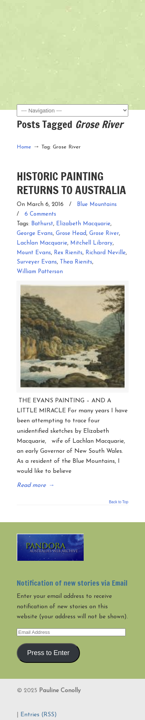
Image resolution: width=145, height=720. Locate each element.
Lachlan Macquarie (42, 243)
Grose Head (71, 233)
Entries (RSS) (38, 715)
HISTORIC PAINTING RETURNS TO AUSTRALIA (71, 182)
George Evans (35, 233)
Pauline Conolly (72, 19)
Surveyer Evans (37, 262)
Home (24, 147)
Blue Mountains (97, 204)
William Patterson (40, 272)
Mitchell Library (91, 243)
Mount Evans (34, 253)
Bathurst (42, 224)
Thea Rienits (76, 262)
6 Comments (40, 214)
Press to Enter (48, 653)
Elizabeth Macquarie (83, 224)
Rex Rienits (68, 253)
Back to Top (118, 502)
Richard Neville (106, 253)
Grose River (104, 233)
